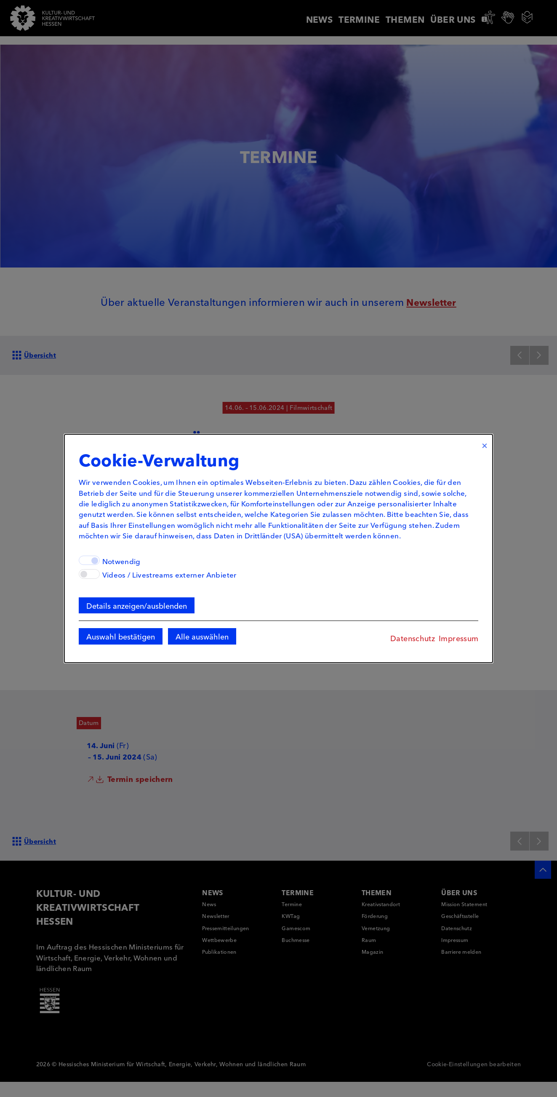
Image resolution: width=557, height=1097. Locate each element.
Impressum (470, 642)
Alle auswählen (190, 640)
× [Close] (496, 440)
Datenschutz (424, 642)
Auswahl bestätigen (108, 640)
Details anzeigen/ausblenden (124, 608)
